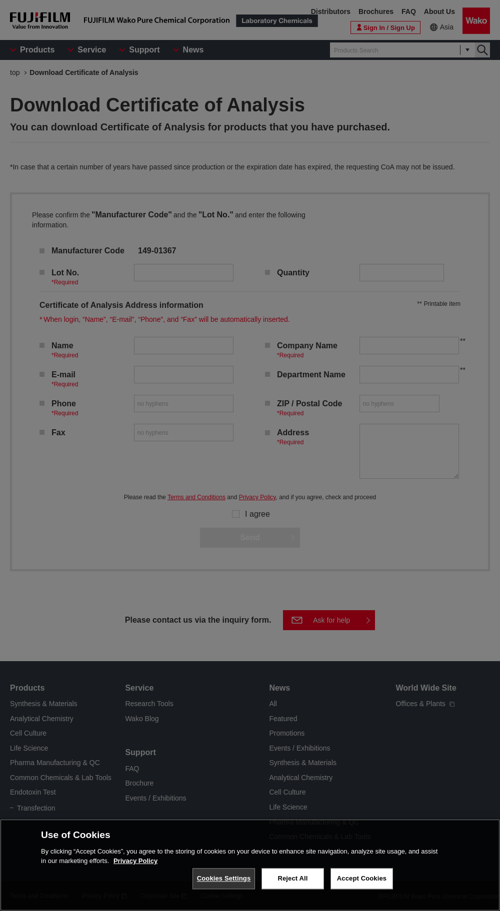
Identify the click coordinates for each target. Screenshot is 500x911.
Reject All (293, 879)
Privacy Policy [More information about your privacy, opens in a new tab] (136, 861)
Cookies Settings (224, 879)
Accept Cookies (361, 879)
